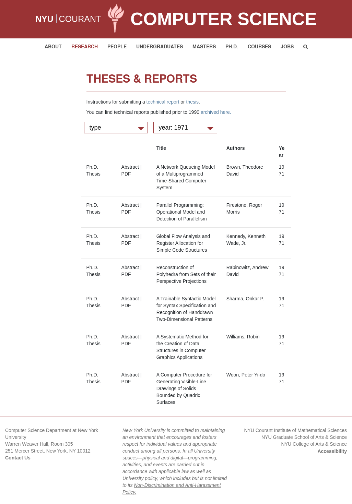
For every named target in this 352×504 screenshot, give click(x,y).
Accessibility (332, 451)
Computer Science (223, 19)
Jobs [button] (287, 46)
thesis (192, 102)
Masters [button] (204, 46)
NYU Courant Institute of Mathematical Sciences (295, 430)
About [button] (53, 46)
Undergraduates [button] (159, 46)
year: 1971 (186, 127)
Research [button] (84, 46)
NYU (44, 19)
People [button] (117, 46)
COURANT (80, 19)
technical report (162, 102)
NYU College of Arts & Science (314, 444)
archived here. (216, 112)
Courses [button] (259, 46)
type (117, 127)
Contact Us (18, 457)
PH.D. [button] (231, 46)
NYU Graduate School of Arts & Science (304, 437)
